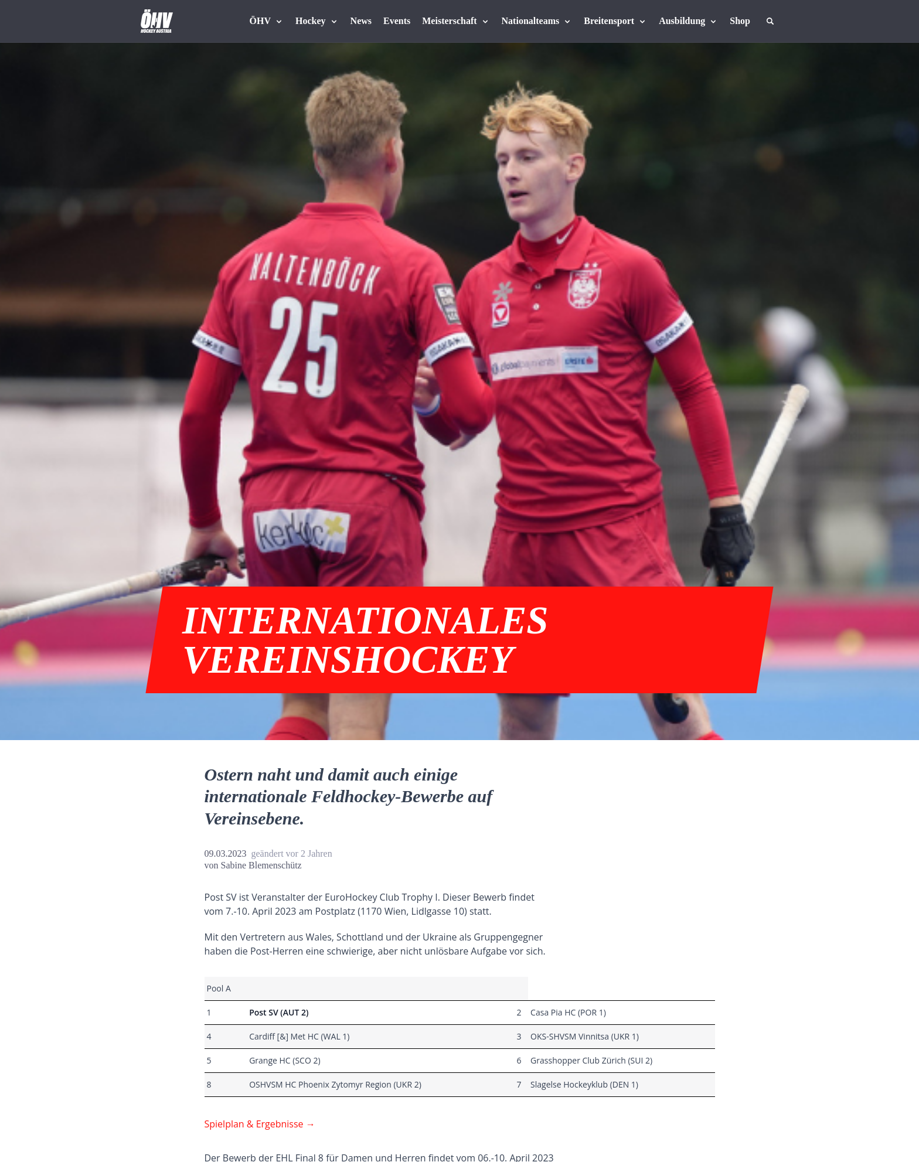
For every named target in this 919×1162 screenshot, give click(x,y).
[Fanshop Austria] (740, 21)
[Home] (157, 21)
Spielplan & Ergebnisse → (260, 1123)
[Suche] (770, 21)
